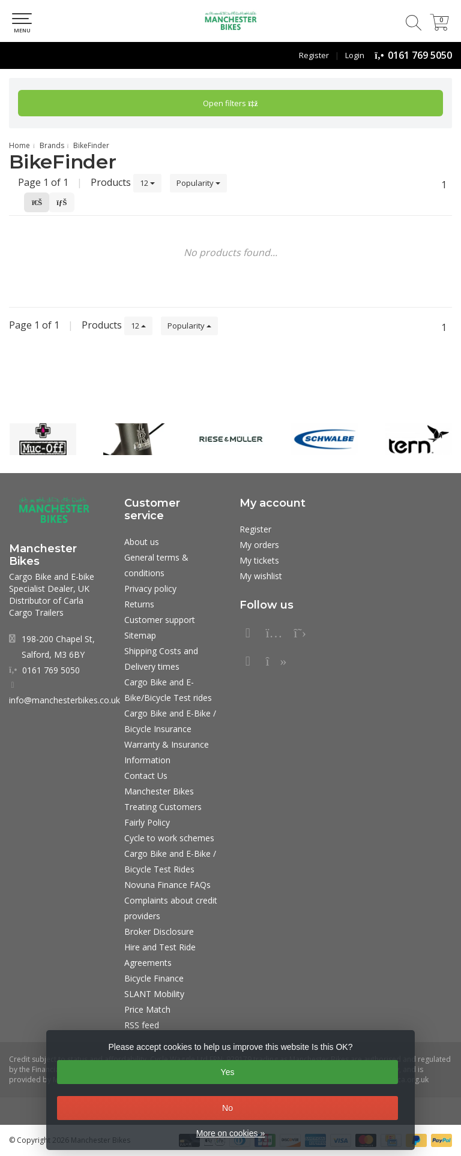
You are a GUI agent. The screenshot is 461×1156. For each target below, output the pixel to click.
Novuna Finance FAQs (167, 884)
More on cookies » (230, 1133)
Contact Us (145, 775)
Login (354, 55)
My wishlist (261, 576)
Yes (228, 1072)
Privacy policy (150, 588)
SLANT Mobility (154, 994)
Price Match (147, 1009)
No (227, 1108)
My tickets (259, 560)
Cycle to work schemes (169, 838)
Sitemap (140, 635)
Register (314, 55)
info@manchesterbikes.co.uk (64, 700)
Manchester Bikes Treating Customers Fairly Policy (163, 806)
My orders (259, 544)
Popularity (198, 182)
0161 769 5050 (420, 55)
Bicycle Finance (154, 978)
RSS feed (141, 1025)
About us (141, 541)
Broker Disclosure (159, 931)
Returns (139, 604)
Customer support (159, 619)
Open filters (230, 103)
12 (147, 182)
